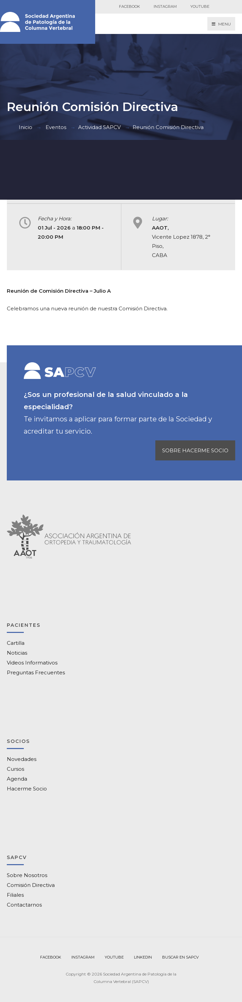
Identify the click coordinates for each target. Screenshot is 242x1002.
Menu (221, 23)
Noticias (17, 653)
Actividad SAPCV (99, 127)
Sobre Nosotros (27, 875)
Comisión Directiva (31, 885)
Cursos (15, 769)
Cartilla (15, 643)
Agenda (17, 779)
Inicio (25, 127)
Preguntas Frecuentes (36, 672)
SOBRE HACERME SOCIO (195, 450)
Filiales (15, 895)
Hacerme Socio (27, 788)
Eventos (56, 127)
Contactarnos (24, 904)
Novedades (21, 759)
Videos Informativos (32, 662)
